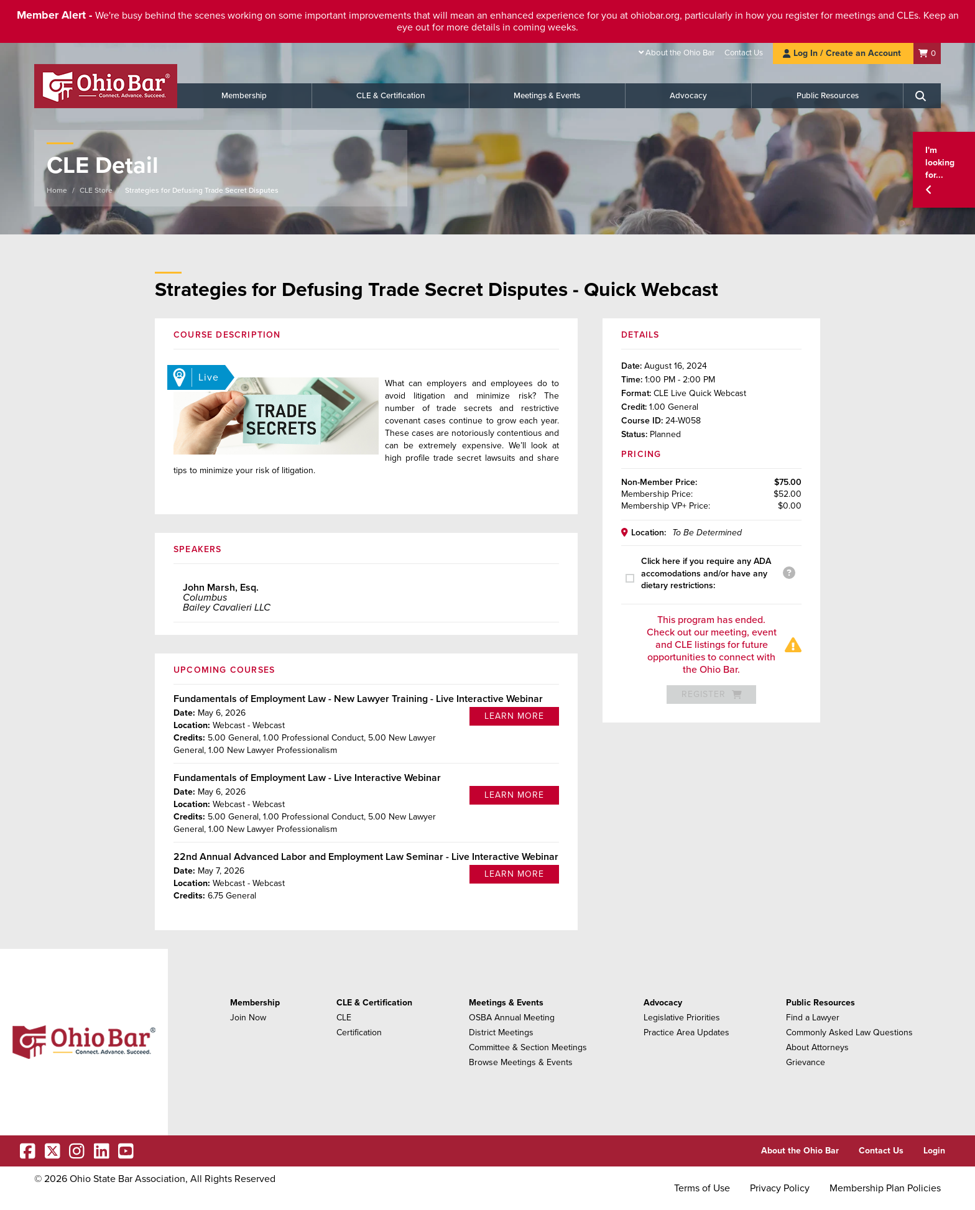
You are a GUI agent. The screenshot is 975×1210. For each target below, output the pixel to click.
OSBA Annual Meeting (512, 1017)
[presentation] (633, 578)
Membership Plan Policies (885, 1188)
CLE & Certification (390, 96)
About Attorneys (817, 1047)
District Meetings (501, 1032)
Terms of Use (702, 1188)
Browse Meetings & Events (521, 1062)
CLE (343, 1017)
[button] (944, 170)
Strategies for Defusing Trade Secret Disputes (202, 190)
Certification (359, 1032)
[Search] (922, 95)
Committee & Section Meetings (528, 1047)
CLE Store (96, 190)
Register (712, 694)
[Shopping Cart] (927, 53)
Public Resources (828, 96)
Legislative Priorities (682, 1017)
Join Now (248, 1017)
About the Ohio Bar (679, 53)
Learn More (514, 716)
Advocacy (688, 96)
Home (57, 190)
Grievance (805, 1062)
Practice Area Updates (686, 1032)
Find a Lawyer (812, 1017)
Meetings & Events (547, 96)
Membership (244, 96)
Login (934, 1150)
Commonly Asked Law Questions (849, 1032)
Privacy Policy (780, 1188)
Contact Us (743, 53)
